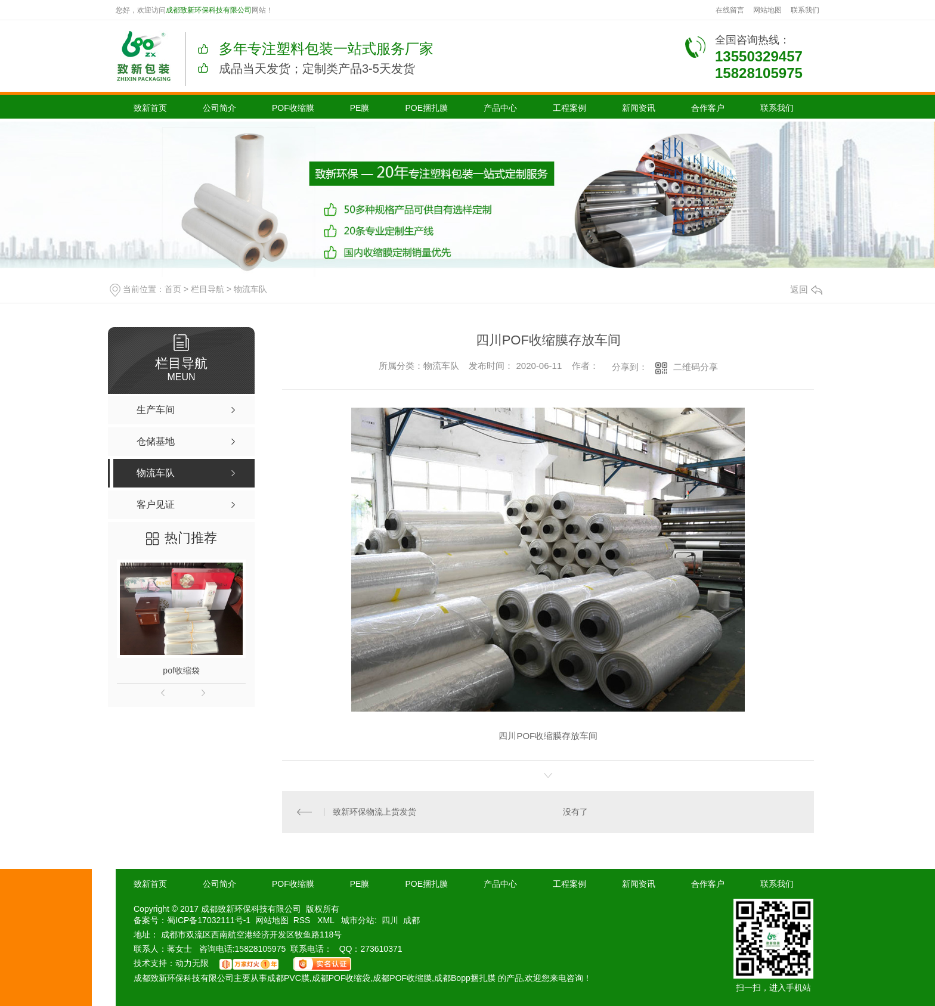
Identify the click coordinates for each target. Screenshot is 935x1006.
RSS (303, 920)
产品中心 (500, 108)
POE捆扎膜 (426, 108)
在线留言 (730, 10)
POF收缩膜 (293, 108)
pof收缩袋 (181, 670)
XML (326, 920)
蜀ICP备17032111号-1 (208, 920)
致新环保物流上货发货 (374, 811)
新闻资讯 (638, 108)
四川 (390, 920)
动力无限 (192, 963)
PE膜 (360, 108)
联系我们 (805, 10)
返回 (806, 289)
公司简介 (219, 108)
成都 (411, 920)
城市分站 (357, 920)
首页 (173, 289)
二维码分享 (695, 367)
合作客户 (708, 108)
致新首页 (150, 108)
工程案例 (569, 108)
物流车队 (250, 289)
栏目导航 (207, 289)
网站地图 (767, 10)
